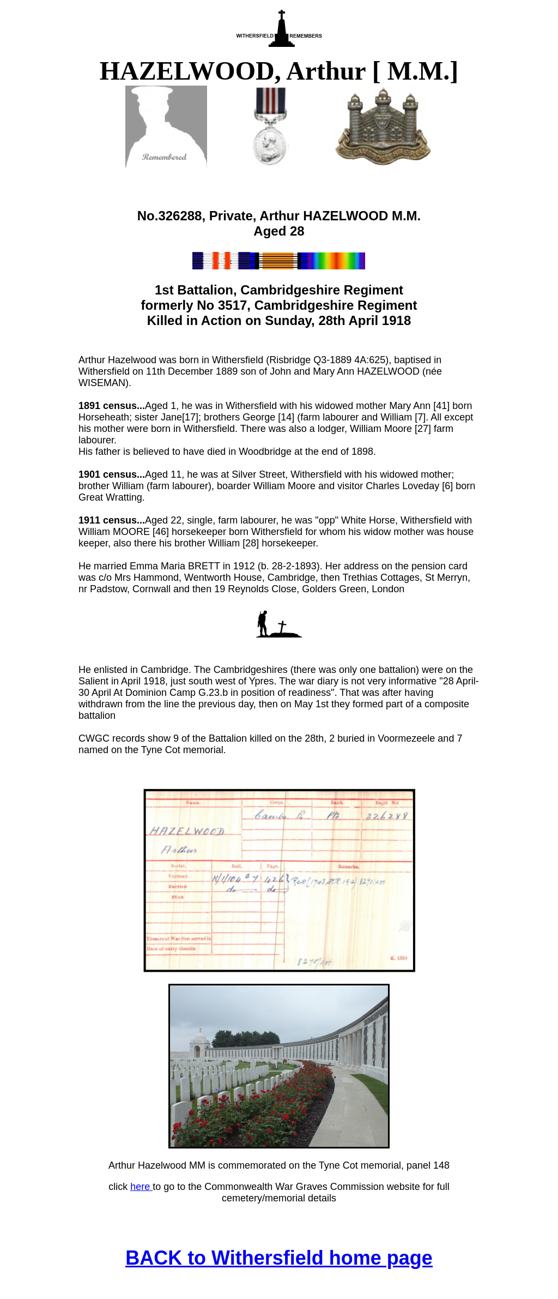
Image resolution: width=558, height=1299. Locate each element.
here (141, 1186)
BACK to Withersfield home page (279, 1258)
